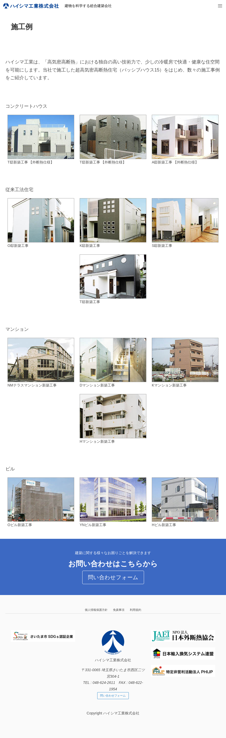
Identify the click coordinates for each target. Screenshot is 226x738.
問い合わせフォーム (113, 577)
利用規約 (135, 609)
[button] (220, 6)
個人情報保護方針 (96, 609)
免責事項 (118, 609)
